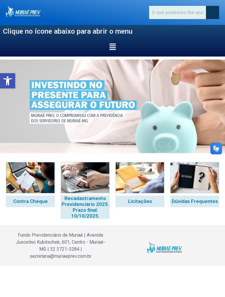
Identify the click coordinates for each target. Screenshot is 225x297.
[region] (112, 106)
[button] (7, 80)
